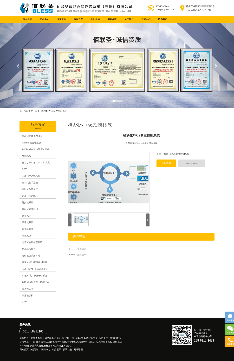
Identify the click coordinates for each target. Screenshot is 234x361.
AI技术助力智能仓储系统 (34, 275)
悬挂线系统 (27, 202)
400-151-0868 (192, 163)
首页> (38, 111)
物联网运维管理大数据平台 (35, 282)
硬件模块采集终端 (31, 255)
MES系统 (26, 156)
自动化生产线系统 (31, 176)
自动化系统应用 (30, 209)
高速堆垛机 (27, 295)
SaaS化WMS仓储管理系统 (35, 269)
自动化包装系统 (30, 182)
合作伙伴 (95, 19)
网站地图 (78, 349)
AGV (24, 302)
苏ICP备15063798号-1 (86, 338)
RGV (24, 169)
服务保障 (112, 19)
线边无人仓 (27, 289)
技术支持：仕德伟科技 (110, 338)
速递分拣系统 (29, 196)
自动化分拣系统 (30, 189)
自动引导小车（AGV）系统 (36, 162)
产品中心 (44, 19)
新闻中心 (145, 19)
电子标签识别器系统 (32, 242)
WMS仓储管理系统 (31, 143)
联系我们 (162, 19)
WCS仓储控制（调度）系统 (36, 149)
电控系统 (26, 236)
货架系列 (26, 216)
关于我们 (129, 19)
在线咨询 (166, 163)
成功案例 (61, 19)
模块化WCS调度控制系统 (54, 111)
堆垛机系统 (27, 222)
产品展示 (56, 349)
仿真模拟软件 (29, 249)
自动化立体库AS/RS (32, 136)
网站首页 (27, 19)
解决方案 (78, 19)
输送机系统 (27, 229)
